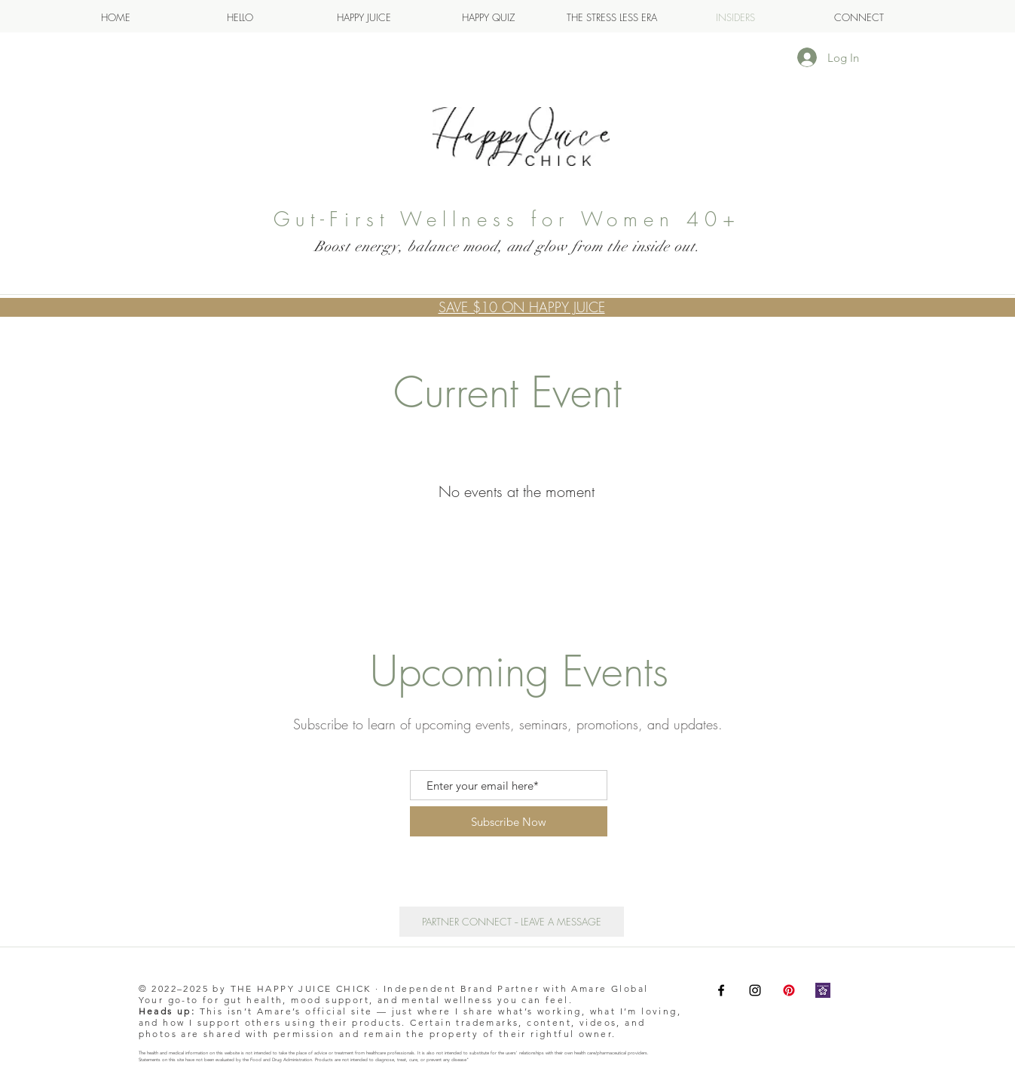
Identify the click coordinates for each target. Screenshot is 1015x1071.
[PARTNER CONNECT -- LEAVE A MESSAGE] (511, 922)
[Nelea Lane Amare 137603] (822, 990)
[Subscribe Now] (508, 821)
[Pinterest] (788, 990)
